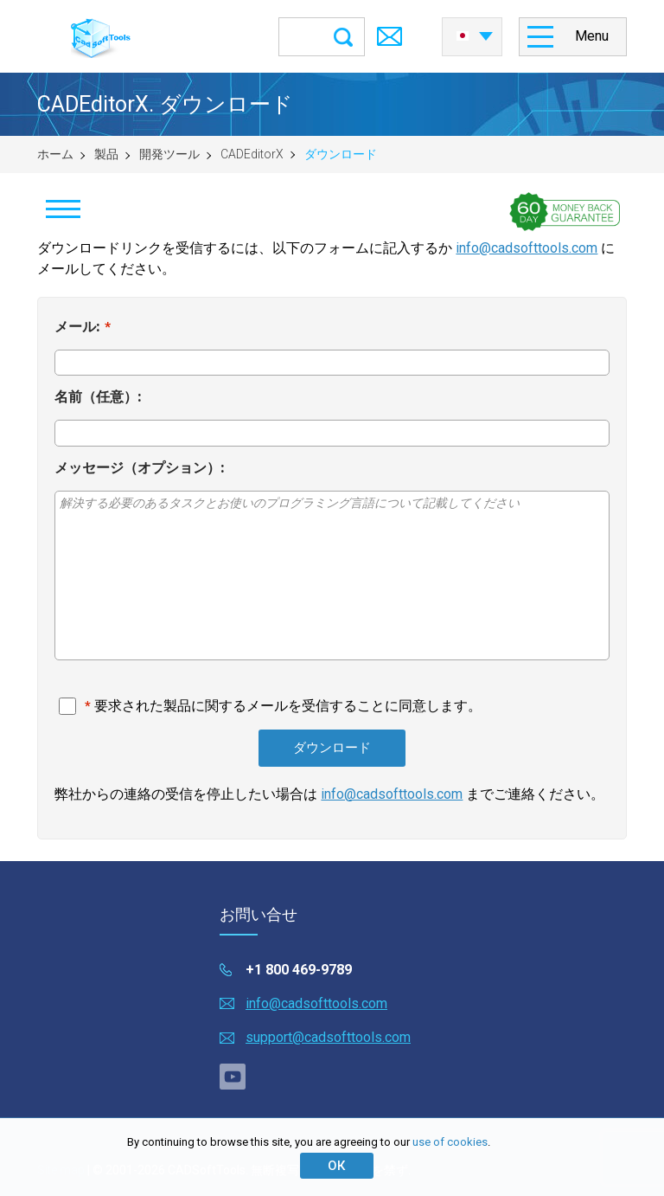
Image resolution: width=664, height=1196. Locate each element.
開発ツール (169, 154)
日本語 (462, 36)
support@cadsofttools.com (328, 1037)
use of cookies (450, 1141)
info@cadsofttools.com (526, 248)
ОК (336, 1165)
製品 (106, 154)
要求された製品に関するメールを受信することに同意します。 (288, 706)
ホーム (55, 154)
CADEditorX (252, 154)
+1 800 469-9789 (299, 969)
